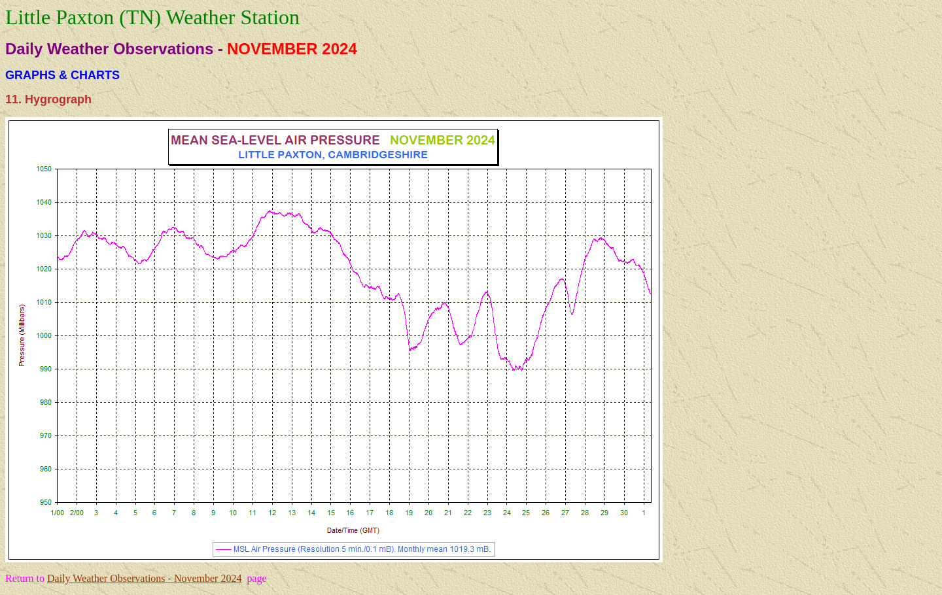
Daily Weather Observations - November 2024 (144, 578)
